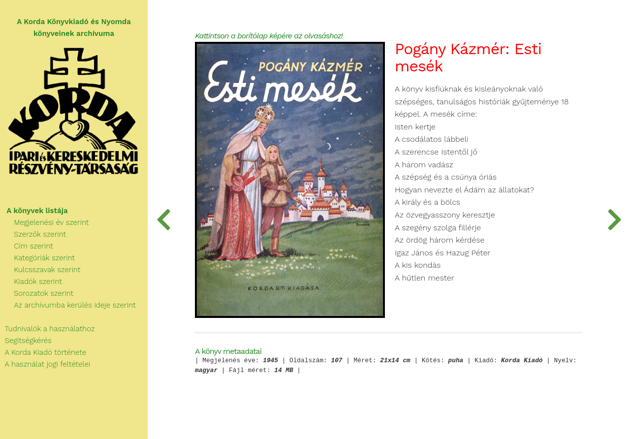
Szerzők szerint (33, 234)
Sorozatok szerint (36, 293)
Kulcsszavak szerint (40, 269)
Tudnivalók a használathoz (47, 328)
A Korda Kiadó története (43, 352)
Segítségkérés (26, 340)
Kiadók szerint (31, 281)
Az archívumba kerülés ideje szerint (68, 305)
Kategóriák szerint (37, 257)
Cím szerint (26, 246)
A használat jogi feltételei (45, 364)
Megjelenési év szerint (44, 222)
